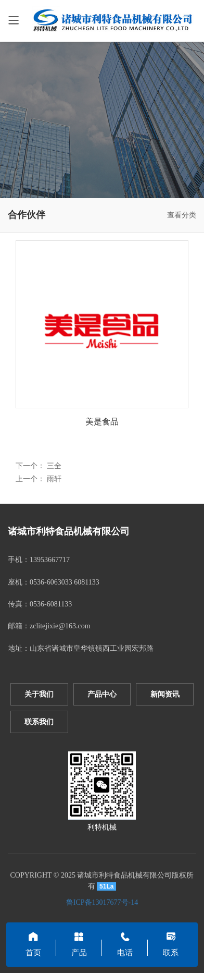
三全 (54, 466)
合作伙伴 (26, 215)
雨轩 (54, 479)
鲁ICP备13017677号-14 (102, 902)
